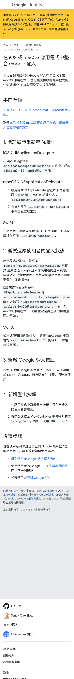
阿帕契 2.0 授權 (44, 494)
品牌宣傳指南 (11, 661)
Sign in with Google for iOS (23, 49)
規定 (66, 19)
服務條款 (8, 655)
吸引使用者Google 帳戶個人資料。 (35, 459)
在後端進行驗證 (56, 466)
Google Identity (32, 44)
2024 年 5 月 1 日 (30, 14)
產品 (16, 44)
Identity (27, 4)
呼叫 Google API (38, 478)
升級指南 (60, 29)
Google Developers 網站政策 (22, 498)
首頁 (5, 44)
